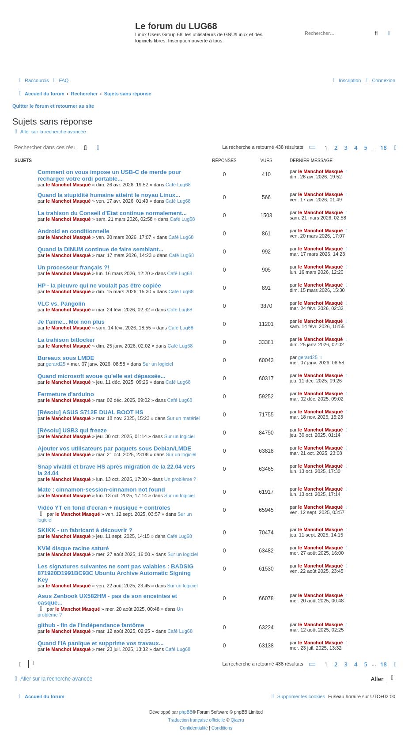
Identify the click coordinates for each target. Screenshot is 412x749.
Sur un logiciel (158, 364)
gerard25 (55, 364)
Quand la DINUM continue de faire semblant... (100, 249)
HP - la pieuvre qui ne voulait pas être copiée (99, 285)
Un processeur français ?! (74, 267)
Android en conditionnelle (74, 231)
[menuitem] (59, 80)
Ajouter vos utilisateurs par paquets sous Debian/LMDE (114, 448)
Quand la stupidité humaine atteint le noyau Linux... (109, 195)
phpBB (186, 712)
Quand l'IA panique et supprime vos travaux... (101, 643)
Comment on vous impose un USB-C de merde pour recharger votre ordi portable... (109, 175)
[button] (312, 147)
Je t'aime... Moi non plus (71, 321)
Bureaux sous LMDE (66, 358)
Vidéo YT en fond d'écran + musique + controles (104, 507)
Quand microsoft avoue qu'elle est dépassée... (102, 376)
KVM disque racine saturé (73, 548)
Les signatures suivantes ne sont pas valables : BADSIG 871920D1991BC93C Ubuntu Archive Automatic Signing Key (115, 573)
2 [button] (335, 147)
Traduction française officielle (196, 720)
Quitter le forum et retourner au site (53, 106)
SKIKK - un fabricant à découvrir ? (85, 530)
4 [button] (355, 147)
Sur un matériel (183, 418)
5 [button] (365, 147)
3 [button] (346, 147)
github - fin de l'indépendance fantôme (91, 625)
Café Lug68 (178, 184)
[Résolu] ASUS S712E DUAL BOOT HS (91, 412)
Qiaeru (237, 720)
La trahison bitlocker (66, 340)
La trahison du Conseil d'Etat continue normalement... (112, 213)
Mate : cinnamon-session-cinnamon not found (101, 489)
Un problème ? (180, 479)
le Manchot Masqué (68, 184)
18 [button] (383, 147)
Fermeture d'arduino (66, 394)
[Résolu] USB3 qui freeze (72, 430)
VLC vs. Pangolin (61, 303)
